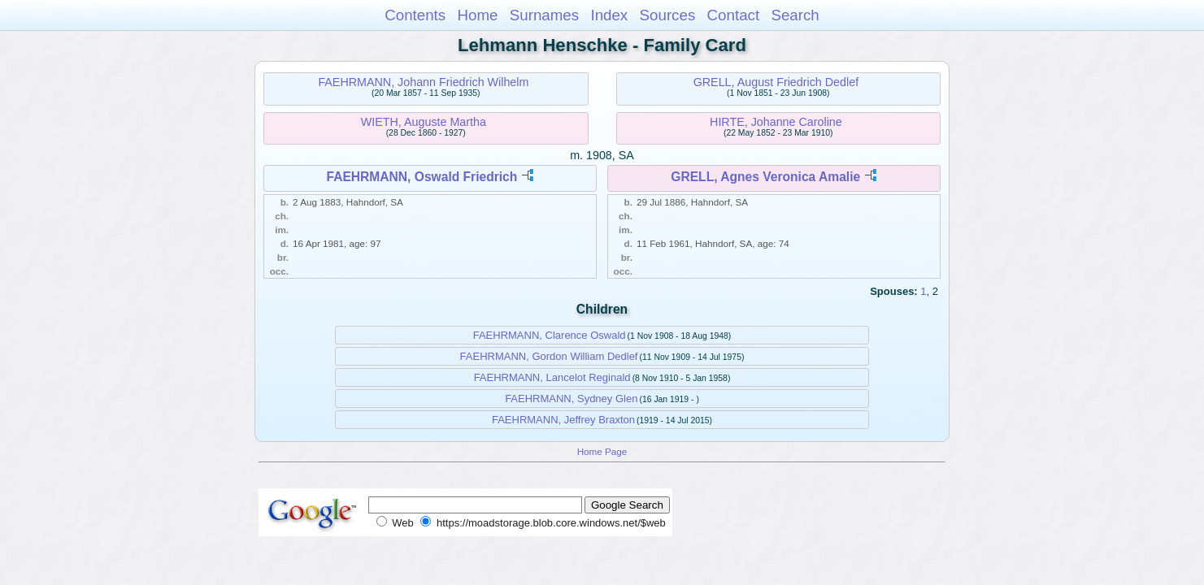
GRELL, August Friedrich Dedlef (775, 82)
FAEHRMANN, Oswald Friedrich (422, 177)
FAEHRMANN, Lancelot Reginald (552, 377)
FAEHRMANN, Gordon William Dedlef (549, 356)
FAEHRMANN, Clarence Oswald (549, 335)
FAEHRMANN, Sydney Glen (571, 398)
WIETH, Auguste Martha (423, 121)
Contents (415, 15)
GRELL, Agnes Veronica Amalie (765, 177)
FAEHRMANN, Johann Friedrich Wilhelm (423, 82)
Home (477, 15)
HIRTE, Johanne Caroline (776, 121)
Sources (668, 15)
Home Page (602, 451)
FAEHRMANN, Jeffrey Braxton (563, 420)
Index (609, 15)
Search (795, 15)
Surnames (544, 15)
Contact (733, 15)
